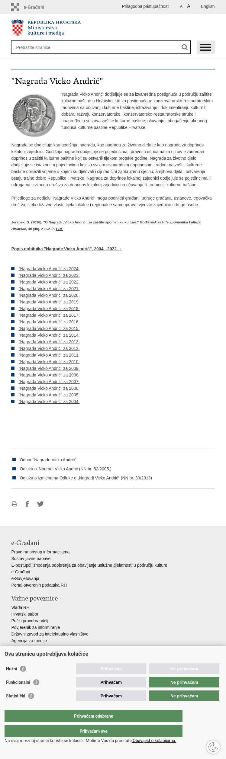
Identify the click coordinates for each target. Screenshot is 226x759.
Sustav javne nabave (30, 558)
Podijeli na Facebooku (27, 504)
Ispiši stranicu (14, 504)
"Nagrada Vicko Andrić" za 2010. (48, 361)
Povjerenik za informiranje (35, 627)
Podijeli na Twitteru (40, 504)
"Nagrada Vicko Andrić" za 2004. (48, 401)
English (208, 6)
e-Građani (20, 571)
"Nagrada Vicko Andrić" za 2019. (48, 301)
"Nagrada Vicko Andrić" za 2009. (48, 368)
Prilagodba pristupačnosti (146, 6)
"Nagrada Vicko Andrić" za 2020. (48, 295)
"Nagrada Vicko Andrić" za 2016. (48, 321)
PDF (59, 229)
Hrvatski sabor (24, 614)
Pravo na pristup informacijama (40, 551)
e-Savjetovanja (25, 578)
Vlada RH (20, 607)
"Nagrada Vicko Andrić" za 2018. (48, 308)
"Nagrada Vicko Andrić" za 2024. (48, 268)
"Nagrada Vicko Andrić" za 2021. (48, 288)
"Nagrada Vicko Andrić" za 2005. (48, 394)
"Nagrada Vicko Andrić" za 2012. (48, 348)
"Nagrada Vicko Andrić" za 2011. (48, 355)
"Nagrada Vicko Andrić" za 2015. (48, 328)
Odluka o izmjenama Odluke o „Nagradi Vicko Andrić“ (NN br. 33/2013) (86, 478)
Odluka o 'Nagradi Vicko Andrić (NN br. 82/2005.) (65, 468)
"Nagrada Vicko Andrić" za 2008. (48, 375)
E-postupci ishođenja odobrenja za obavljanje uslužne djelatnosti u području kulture (89, 565)
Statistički (15, 708)
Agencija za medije (29, 640)
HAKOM (19, 647)
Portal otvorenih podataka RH (39, 585)
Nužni (11, 680)
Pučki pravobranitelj (29, 620)
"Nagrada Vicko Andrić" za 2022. (48, 282)
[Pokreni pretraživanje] (185, 47)
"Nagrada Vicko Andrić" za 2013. (48, 341)
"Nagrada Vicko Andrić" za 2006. (48, 388)
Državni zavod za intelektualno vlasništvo (49, 634)
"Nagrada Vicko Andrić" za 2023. (48, 275)
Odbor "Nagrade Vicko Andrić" (48, 459)
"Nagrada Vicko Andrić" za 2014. (48, 335)
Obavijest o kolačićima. (154, 740)
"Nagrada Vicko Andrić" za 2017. (48, 315)
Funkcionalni (18, 694)
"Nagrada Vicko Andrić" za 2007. (48, 381)
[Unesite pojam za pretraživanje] (38, 47)
